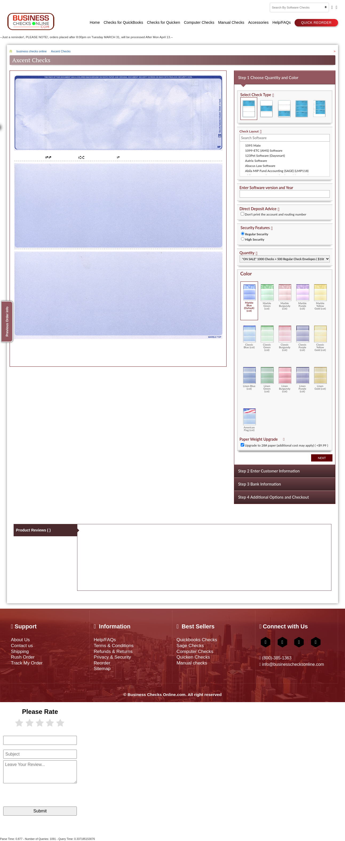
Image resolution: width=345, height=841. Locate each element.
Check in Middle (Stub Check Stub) (266, 108)
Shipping (20, 651)
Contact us (22, 645)
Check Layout (249, 131)
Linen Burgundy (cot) (285, 380)
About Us (20, 639)
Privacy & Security (112, 657)
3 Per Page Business (301, 108)
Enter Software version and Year (266, 187)
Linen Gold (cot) (320, 378)
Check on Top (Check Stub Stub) (248, 108)
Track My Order (27, 663)
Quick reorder (316, 23)
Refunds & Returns (113, 651)
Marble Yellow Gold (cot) (320, 297)
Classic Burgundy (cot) (285, 338)
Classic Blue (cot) (249, 337)
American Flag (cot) (249, 419)
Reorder (102, 663)
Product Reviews (33, 530)
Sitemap (102, 668)
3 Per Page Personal (319, 108)
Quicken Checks (193, 657)
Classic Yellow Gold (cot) (320, 338)
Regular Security (256, 234)
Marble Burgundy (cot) (285, 297)
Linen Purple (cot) (302, 380)
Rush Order (23, 657)
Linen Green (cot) (267, 380)
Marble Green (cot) (267, 297)
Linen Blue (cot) (249, 378)
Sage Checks (190, 645)
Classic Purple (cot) (302, 338)
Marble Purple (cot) (302, 297)
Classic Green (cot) (267, 338)
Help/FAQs (105, 639)
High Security (254, 239)
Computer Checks (194, 651)
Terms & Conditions (113, 645)
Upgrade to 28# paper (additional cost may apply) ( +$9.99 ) (286, 445)
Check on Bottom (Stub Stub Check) (284, 108)
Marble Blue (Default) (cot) (249, 298)
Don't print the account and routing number (275, 214)
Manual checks (191, 663)
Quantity (247, 253)
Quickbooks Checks (196, 639)
